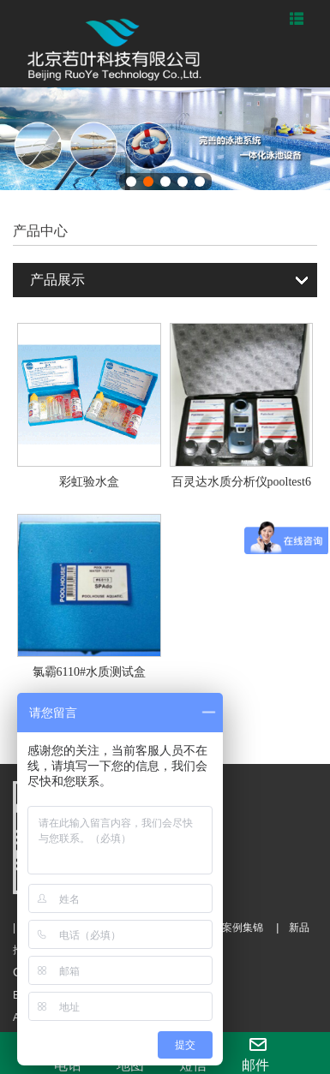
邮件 (255, 1054)
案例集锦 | (245, 928)
